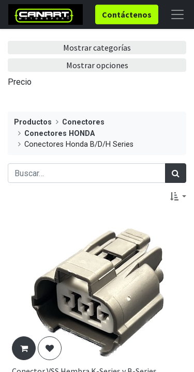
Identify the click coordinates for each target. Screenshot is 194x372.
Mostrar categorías (97, 47)
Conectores (83, 122)
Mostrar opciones (97, 65)
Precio (20, 82)
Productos (33, 122)
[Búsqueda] (175, 173)
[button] (178, 196)
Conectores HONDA (59, 133)
